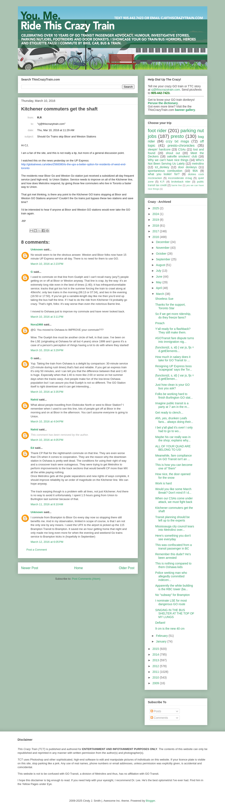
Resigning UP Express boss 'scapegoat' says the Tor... (173, 367)
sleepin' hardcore (159, 149)
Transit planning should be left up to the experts (172, 518)
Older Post (126, 568)
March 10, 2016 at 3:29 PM (47, 350)
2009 (156, 683)
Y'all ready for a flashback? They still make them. (172, 330)
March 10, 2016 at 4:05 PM (47, 439)
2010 (156, 677)
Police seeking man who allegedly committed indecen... (171, 576)
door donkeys (187, 167)
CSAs (182, 149)
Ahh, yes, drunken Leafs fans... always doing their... (174, 420)
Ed (32, 447)
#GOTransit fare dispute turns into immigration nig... (174, 339)
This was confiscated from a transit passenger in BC (173, 546)
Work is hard (163, 483)
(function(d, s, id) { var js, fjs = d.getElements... (174, 349)
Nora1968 (37, 324)
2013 (156, 660)
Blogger (150, 800)
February (162, 635)
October (161, 253)
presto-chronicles (181, 146)
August (161, 265)
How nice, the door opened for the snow (172, 475)
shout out (173, 153)
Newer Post (29, 568)
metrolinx (198, 163)
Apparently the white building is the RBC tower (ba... (174, 587)
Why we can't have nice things (168, 160)
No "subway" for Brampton (172, 595)
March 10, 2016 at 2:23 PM (47, 263)
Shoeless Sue (164, 298)
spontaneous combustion (165, 170)
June (159, 276)
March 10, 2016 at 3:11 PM (47, 316)
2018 (156, 225)
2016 (156, 237)
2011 (156, 671)
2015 (156, 648)
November (163, 247)
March (160, 294)
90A (195, 170)
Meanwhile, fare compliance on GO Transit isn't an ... (173, 457)
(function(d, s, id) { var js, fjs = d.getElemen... (174, 377)
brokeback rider (180, 181)
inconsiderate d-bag (180, 178)
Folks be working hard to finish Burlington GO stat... (174, 395)
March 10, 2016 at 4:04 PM (47, 421)
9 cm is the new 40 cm (169, 628)
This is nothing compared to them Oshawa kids (173, 565)
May (159, 282)
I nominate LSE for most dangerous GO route (171, 602)
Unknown (37, 249)
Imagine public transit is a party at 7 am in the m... (172, 405)
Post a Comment (37, 549)
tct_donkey (162, 167)
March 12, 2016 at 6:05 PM (47, 541)
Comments (159, 717)
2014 (156, 654)
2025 (156, 208)
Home (78, 568)
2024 (156, 214)
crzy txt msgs (177, 141)
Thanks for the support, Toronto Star (170, 306)
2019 (156, 219)
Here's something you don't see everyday (173, 537)
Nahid (34, 399)
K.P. (162, 181)
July (159, 270)
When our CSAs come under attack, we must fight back (174, 500)
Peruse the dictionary (163, 103)
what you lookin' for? (164, 174)
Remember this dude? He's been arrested (173, 555)
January (161, 641)
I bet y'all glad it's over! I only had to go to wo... (174, 429)
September (163, 259)
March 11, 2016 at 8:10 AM (47, 504)
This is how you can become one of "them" (173, 466)
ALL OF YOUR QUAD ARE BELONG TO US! (172, 448)
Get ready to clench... (169, 412)
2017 (156, 231)
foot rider (157, 130)
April (159, 288)
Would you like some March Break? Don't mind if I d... (173, 490)
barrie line (177, 185)
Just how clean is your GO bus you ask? (172, 386)
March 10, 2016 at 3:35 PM (47, 391)
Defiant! (160, 622)
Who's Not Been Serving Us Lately (176, 161)
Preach (159, 323)
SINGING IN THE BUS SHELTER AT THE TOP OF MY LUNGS (174, 613)
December (163, 242)
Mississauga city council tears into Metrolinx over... (174, 528)
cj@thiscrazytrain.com (165, 89)
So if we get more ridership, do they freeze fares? (173, 315)
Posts (155, 711)
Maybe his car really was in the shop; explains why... (172, 438)
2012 (156, 666)
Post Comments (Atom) (86, 578)
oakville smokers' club (182, 156)
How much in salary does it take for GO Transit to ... (172, 358)
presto (177, 136)
